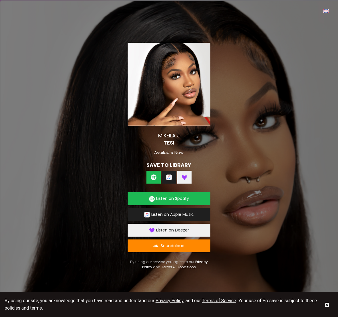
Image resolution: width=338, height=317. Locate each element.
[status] (326, 304)
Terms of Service (219, 300)
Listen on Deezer (169, 230)
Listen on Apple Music (169, 215)
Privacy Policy (170, 300)
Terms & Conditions (178, 267)
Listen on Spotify (169, 199)
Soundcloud (168, 246)
